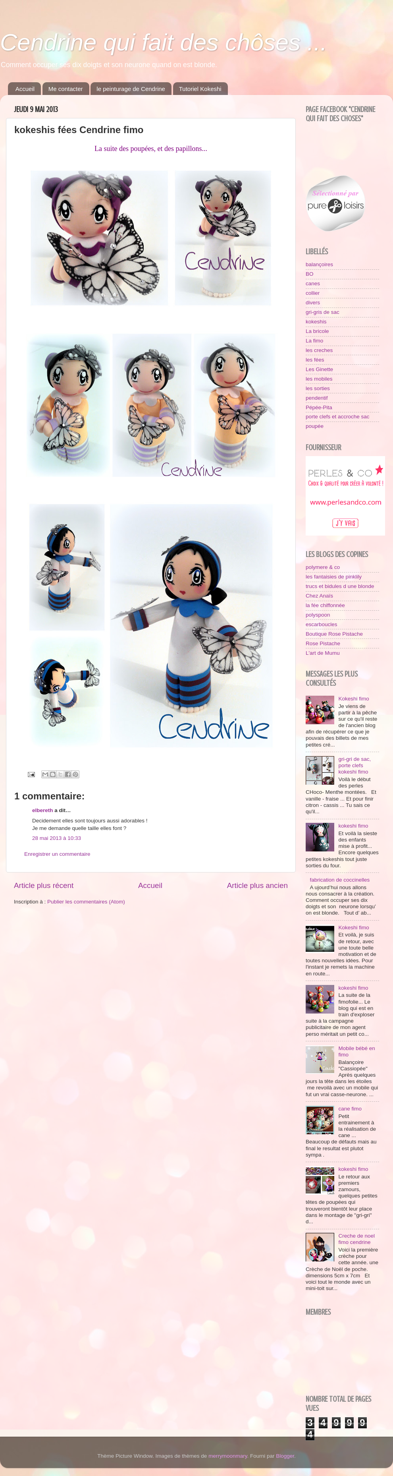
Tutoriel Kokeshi (200, 88)
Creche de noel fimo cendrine (356, 1239)
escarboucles (321, 624)
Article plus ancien (257, 885)
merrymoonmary (227, 1456)
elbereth (42, 810)
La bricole (317, 331)
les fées (315, 360)
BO (310, 274)
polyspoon (318, 615)
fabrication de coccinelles (340, 880)
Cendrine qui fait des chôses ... (163, 42)
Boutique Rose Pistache (334, 634)
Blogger (285, 1456)
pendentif (317, 398)
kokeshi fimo (353, 826)
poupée (315, 426)
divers (313, 303)
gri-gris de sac (322, 312)
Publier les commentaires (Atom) (86, 902)
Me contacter (65, 88)
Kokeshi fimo (353, 699)
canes (313, 283)
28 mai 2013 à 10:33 (56, 838)
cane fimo (350, 1109)
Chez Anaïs (319, 596)
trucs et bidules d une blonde (340, 586)
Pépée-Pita (319, 407)
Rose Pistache (323, 643)
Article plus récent (43, 885)
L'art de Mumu (323, 653)
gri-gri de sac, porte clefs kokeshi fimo (354, 765)
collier (313, 293)
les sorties (318, 388)
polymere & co (323, 567)
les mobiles (319, 379)
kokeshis (316, 322)
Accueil (25, 88)
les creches (319, 350)
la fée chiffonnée (325, 605)
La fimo (314, 341)
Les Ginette (319, 369)
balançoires (319, 264)
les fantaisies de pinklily (334, 577)
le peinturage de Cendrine (130, 88)
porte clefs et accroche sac (338, 417)
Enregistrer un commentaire (57, 854)
